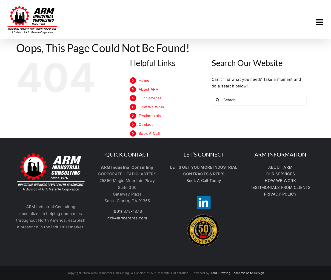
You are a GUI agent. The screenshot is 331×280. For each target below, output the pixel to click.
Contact (146, 124)
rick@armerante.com (127, 218)
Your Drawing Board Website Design (237, 273)
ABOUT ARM (280, 167)
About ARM (149, 89)
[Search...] (259, 100)
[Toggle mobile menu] (320, 22)
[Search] (217, 100)
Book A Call (149, 133)
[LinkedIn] (203, 202)
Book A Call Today (203, 180)
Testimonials (150, 115)
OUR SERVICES (280, 174)
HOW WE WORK (280, 180)
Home (144, 80)
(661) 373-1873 (127, 211)
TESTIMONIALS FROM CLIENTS (280, 187)
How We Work (151, 107)
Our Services (150, 98)
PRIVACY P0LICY (280, 194)
